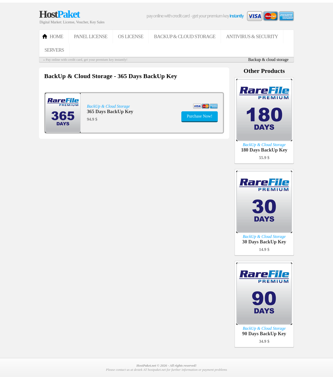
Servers (54, 50)
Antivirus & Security (252, 36)
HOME (56, 36)
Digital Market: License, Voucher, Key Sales (72, 22)
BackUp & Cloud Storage (184, 36)
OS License (130, 36)
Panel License (90, 36)
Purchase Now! (199, 116)
